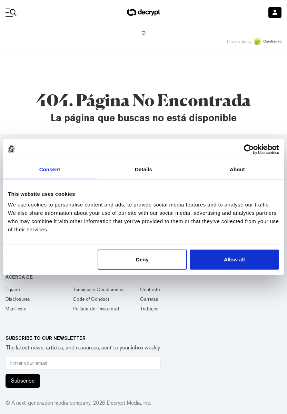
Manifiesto (16, 308)
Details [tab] (143, 169)
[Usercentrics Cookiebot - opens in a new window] (249, 149)
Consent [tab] (49, 169)
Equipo (13, 289)
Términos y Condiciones (98, 289)
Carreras (149, 299)
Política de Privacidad (96, 308)
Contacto (150, 289)
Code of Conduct (91, 299)
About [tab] (237, 169)
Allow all (234, 259)
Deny (142, 259)
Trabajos (149, 308)
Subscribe (22, 380)
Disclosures (18, 299)
